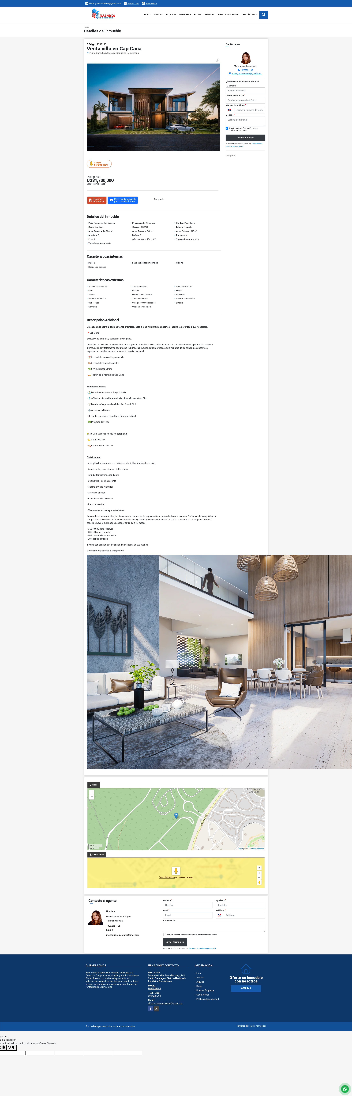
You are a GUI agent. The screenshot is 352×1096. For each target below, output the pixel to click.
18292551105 (246, 70)
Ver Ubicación (167, 877)
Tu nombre (231, 86)
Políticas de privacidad (207, 999)
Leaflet (240, 849)
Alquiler (171, 14)
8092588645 (151, 3)
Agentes (210, 14)
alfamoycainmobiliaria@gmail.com (165, 1003)
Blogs (198, 14)
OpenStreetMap (257, 849)
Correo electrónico (235, 95)
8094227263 (133, 3)
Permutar (185, 14)
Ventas (158, 14)
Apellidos (221, 900)
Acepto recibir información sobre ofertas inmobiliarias (192, 935)
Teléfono (221, 910)
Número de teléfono (236, 105)
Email (166, 910)
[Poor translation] (12, 1048)
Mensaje (230, 115)
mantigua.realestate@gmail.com (247, 73)
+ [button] (92, 792)
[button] (217, 60)
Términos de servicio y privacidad (202, 948)
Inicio (147, 14)
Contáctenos (250, 14)
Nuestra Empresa (228, 14)
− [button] (92, 797)
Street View (100, 163)
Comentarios (169, 920)
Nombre (167, 900)
